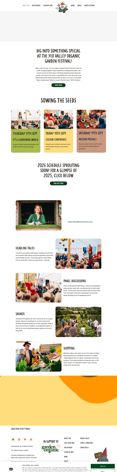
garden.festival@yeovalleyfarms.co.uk (80, 222)
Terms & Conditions (86, 443)
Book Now (58, 85)
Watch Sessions (89, 5)
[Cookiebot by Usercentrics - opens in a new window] (11, 468)
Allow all (102, 456)
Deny (102, 461)
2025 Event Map (69, 443)
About (79, 5)
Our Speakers (36, 5)
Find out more (58, 183)
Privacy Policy (85, 438)
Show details (26, 468)
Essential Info (48, 5)
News (73, 5)
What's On (25, 5)
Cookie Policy (84, 448)
